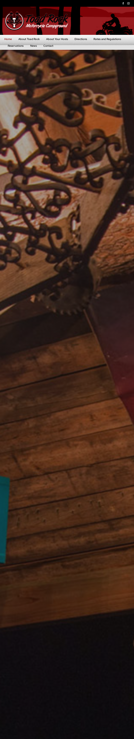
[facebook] (123, 3)
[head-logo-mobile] (36, 12)
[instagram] (128, 3)
